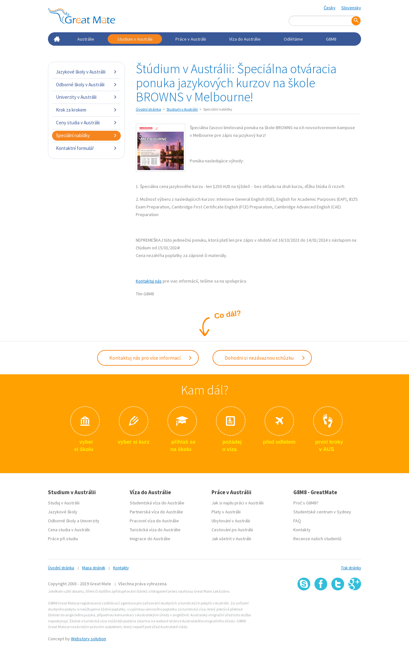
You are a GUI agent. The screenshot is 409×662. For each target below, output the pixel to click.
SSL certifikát (338, 603)
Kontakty (302, 528)
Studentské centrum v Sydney (322, 510)
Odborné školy (62, 519)
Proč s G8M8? (306, 501)
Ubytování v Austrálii (231, 519)
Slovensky (351, 8)
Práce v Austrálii (190, 39)
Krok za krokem (86, 110)
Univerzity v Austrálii (86, 97)
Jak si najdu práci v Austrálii (238, 501)
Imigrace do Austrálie (150, 537)
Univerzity (89, 519)
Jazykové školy (62, 510)
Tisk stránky (351, 566)
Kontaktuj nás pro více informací (150, 357)
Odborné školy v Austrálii (86, 85)
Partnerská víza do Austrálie (156, 510)
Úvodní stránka (148, 109)
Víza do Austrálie (245, 39)
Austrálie (85, 39)
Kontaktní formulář (86, 148)
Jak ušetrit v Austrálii (231, 537)
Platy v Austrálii (226, 510)
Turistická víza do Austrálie (155, 528)
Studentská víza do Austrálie (157, 501)
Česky (330, 8)
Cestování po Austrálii (232, 528)
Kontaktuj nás (149, 281)
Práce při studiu (63, 537)
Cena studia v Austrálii (69, 528)
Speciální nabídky (86, 135)
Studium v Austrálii (134, 39)
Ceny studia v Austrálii (86, 123)
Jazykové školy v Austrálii (86, 72)
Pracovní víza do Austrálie (154, 519)
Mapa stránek (93, 566)
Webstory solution (88, 637)
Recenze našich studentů (317, 537)
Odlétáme (293, 39)
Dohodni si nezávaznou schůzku (265, 357)
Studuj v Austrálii (64, 501)
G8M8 (331, 39)
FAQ (297, 519)
